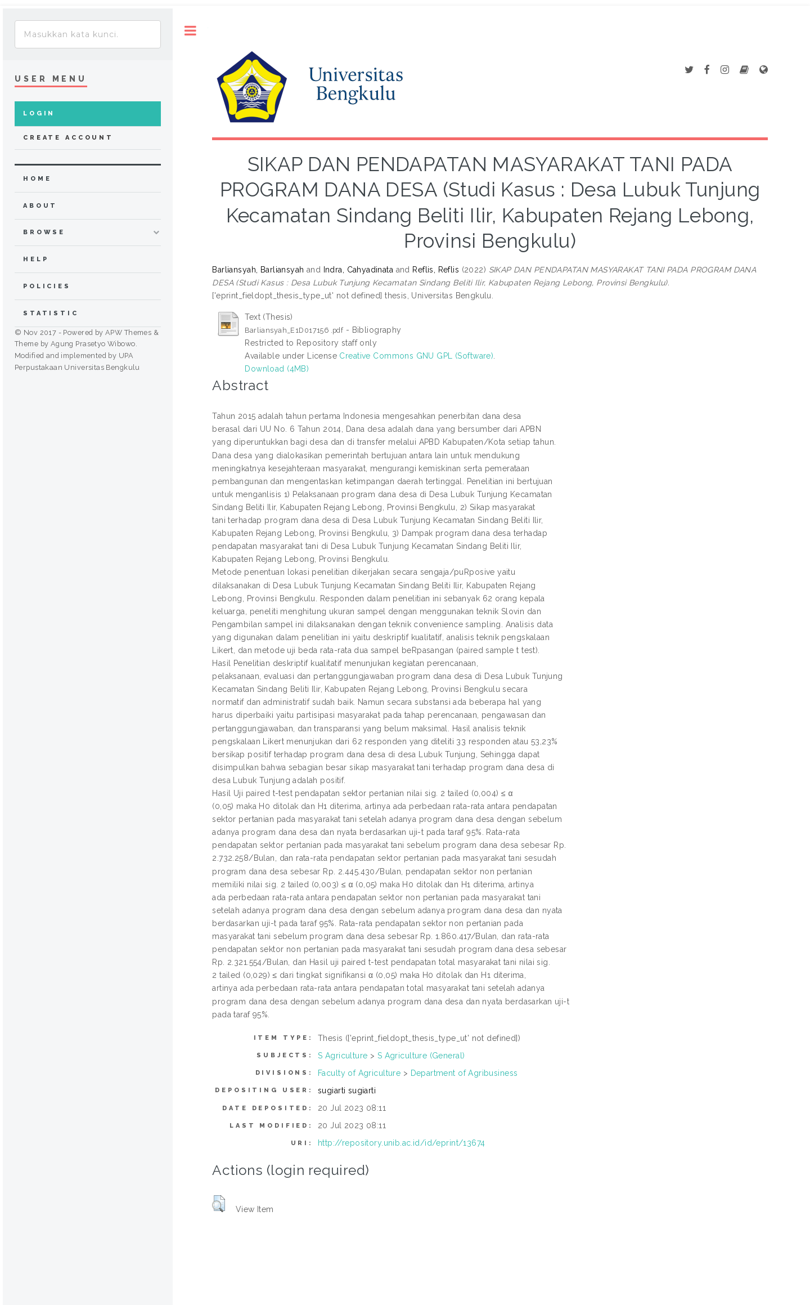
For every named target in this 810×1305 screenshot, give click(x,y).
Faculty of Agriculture (359, 1073)
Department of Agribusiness (464, 1073)
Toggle (190, 30)
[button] (218, 1203)
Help (35, 259)
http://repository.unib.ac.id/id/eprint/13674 (401, 1142)
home (37, 178)
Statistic (51, 313)
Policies (47, 286)
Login (39, 113)
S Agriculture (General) (421, 1055)
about (40, 205)
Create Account (68, 137)
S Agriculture (342, 1055)
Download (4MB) (277, 368)
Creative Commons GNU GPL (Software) (416, 355)
